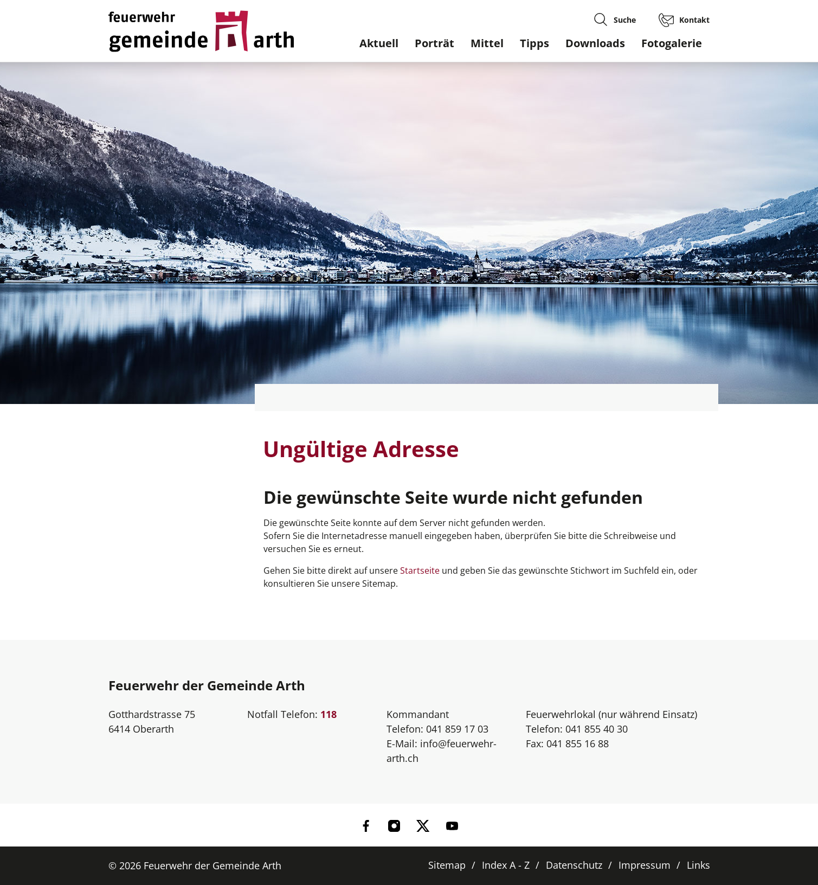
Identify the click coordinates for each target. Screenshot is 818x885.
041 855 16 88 (577, 743)
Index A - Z (506, 864)
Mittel (487, 43)
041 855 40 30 (596, 728)
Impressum (645, 864)
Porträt (434, 43)
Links (698, 864)
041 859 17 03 (457, 728)
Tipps (534, 43)
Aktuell (378, 43)
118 (328, 714)
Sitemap (447, 864)
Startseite (420, 570)
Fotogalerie (671, 43)
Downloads (595, 43)
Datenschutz (574, 864)
